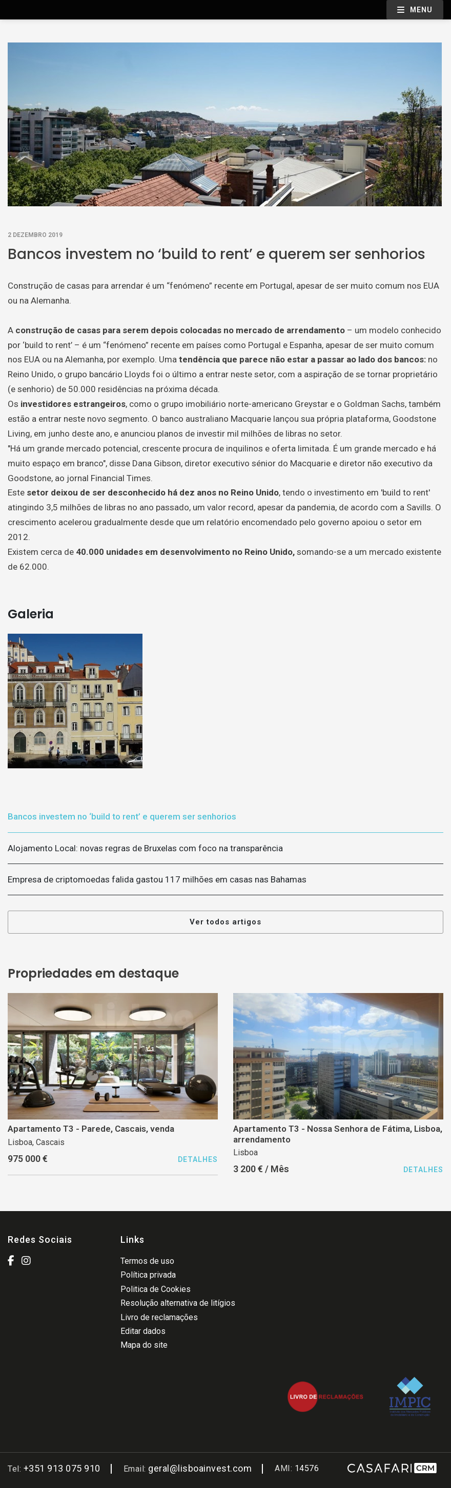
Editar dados (143, 1331)
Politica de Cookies (155, 1289)
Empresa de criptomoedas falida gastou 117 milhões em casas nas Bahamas (157, 879)
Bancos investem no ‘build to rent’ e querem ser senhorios (122, 816)
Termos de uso (147, 1261)
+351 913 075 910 (62, 1468)
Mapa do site (144, 1345)
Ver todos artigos (225, 921)
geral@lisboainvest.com (200, 1468)
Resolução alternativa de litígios (177, 1303)
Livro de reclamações (159, 1317)
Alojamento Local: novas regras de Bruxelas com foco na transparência (145, 848)
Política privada (148, 1275)
